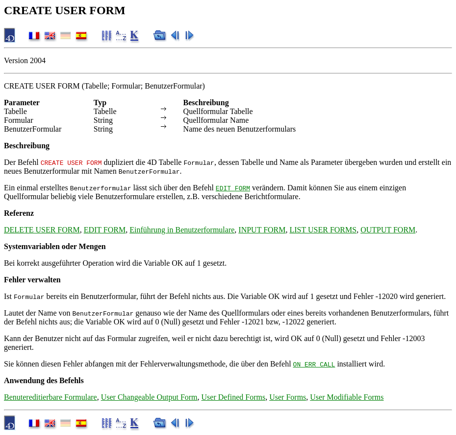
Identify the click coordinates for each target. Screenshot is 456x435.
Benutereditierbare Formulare (50, 397)
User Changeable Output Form (149, 397)
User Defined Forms (234, 397)
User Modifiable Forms (346, 397)
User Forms (287, 397)
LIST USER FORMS (323, 230)
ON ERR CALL (314, 364)
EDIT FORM (233, 187)
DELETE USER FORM (42, 230)
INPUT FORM (261, 230)
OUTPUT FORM (387, 230)
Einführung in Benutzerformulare (181, 230)
